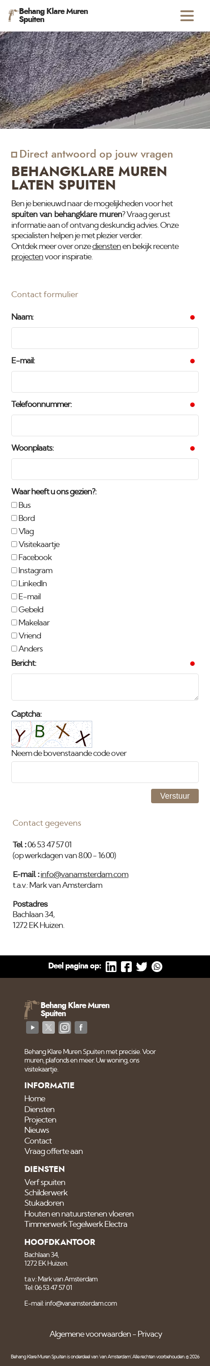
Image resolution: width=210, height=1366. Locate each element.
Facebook (31, 558)
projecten (27, 257)
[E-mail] (105, 382)
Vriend (26, 636)
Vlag (22, 532)
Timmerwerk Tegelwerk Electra (75, 1225)
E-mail (25, 597)
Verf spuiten (44, 1183)
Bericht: (23, 664)
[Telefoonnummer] (105, 425)
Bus (21, 506)
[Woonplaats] (105, 469)
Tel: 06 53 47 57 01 (48, 1288)
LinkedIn (29, 584)
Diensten (39, 1110)
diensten (106, 247)
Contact (38, 1141)
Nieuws (36, 1130)
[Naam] (105, 338)
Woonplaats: (32, 448)
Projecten (40, 1120)
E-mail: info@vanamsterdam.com (70, 1303)
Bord (23, 519)
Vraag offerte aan (53, 1152)
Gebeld (27, 610)
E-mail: (23, 361)
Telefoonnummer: (41, 405)
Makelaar (30, 623)
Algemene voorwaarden (90, 1334)
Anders (27, 649)
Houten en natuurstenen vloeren (79, 1214)
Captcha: (26, 714)
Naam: (22, 317)
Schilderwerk (45, 1193)
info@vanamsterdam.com (84, 875)
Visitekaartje (35, 545)
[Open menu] (187, 16)
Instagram (31, 571)
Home (34, 1099)
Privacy (150, 1334)
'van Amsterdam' (115, 1356)
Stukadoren (44, 1203)
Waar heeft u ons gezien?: (53, 492)
